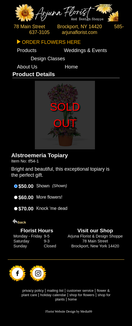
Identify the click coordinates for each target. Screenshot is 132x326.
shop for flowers (81, 295)
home (72, 299)
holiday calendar (53, 295)
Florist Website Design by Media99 (68, 311)
